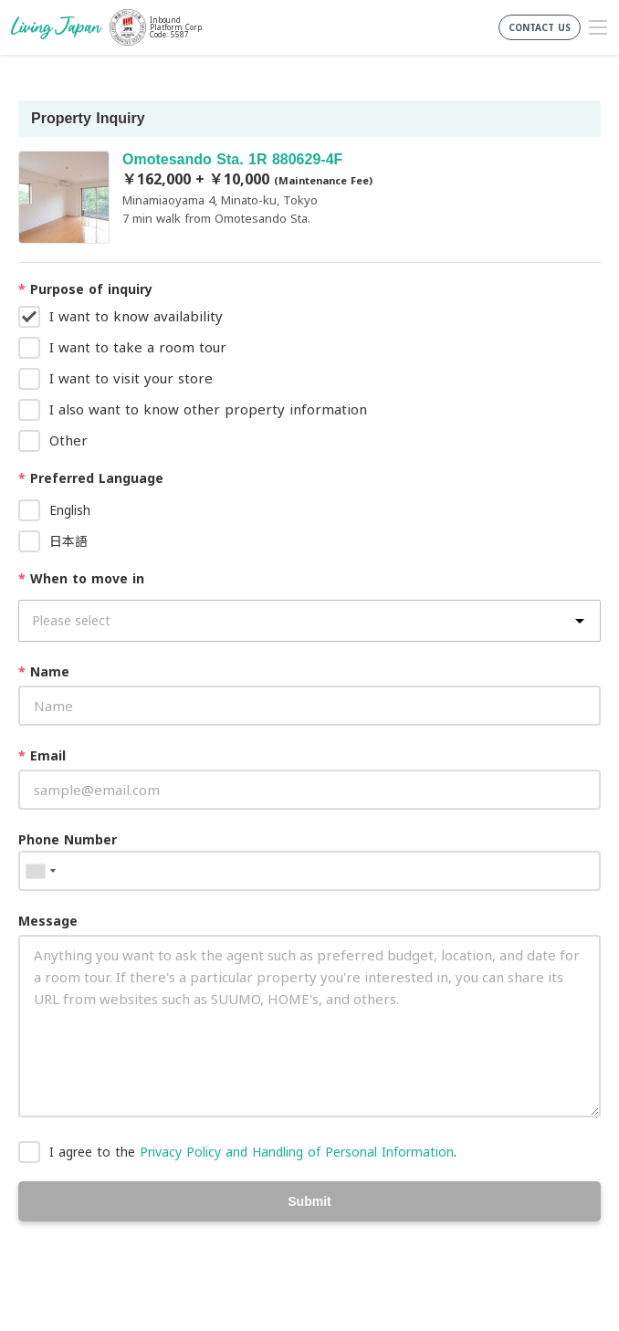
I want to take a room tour (137, 347)
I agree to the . (252, 1151)
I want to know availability (136, 316)
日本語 (68, 541)
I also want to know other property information (208, 409)
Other (68, 440)
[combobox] (40, 871)
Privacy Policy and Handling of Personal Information (297, 1151)
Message (48, 920)
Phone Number (67, 839)
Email (42, 755)
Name (43, 671)
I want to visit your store (131, 378)
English (69, 510)
